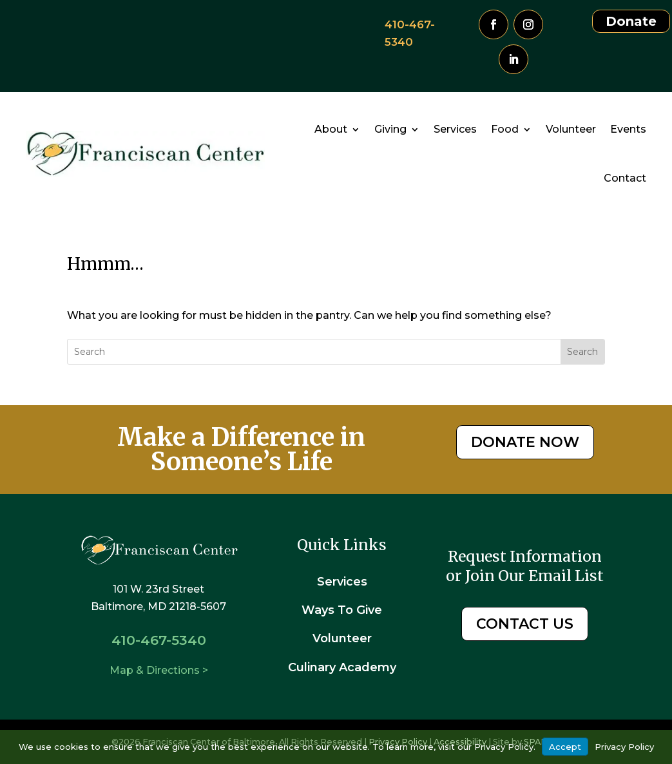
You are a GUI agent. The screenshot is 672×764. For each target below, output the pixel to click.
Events (628, 129)
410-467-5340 (158, 640)
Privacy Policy (624, 746)
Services (455, 129)
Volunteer (571, 129)
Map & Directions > (159, 670)
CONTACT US (524, 624)
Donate (631, 21)
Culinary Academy (342, 667)
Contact (625, 178)
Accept (565, 746)
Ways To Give (342, 610)
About (330, 129)
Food (505, 129)
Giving (390, 129)
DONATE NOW (525, 442)
